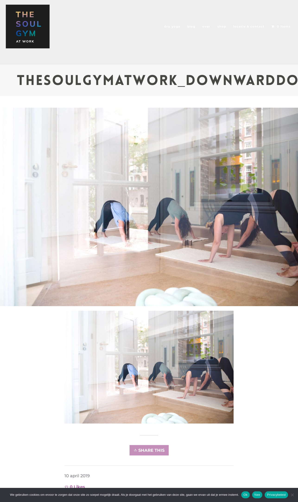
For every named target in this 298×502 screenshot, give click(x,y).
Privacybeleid (276, 494)
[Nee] (292, 495)
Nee (257, 494)
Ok (245, 494)
